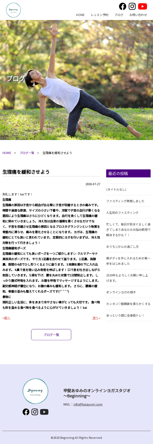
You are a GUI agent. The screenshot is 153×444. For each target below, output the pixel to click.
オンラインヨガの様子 (121, 292)
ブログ (118, 15)
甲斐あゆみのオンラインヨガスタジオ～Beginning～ (13, 10)
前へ (7, 318)
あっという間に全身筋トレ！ (125, 315)
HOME (80, 15)
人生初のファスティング (122, 212)
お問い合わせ (138, 15)
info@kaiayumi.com (88, 404)
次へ (95, 318)
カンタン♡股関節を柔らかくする (128, 304)
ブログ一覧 (27, 153)
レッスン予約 (99, 15)
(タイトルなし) (116, 189)
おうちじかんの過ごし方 (122, 246)
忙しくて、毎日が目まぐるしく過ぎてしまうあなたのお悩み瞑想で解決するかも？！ (128, 229)
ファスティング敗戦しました (125, 201)
